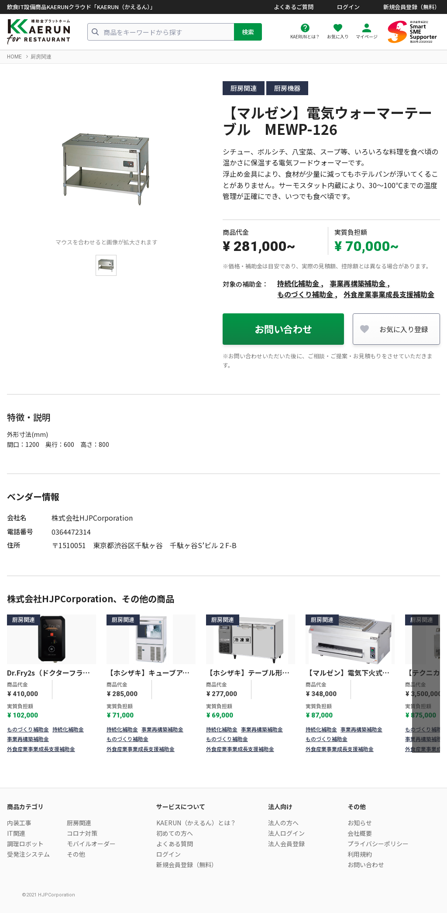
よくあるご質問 (293, 6)
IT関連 (16, 833)
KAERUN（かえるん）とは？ (196, 822)
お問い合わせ (283, 329)
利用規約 (359, 854)
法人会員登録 (286, 843)
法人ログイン (286, 833)
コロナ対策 (82, 833)
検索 (248, 31)
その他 (76, 854)
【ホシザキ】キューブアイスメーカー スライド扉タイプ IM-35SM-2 (149, 673)
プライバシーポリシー (378, 843)
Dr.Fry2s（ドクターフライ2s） (48, 673)
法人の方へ (283, 822)
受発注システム (28, 854)
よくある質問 (174, 843)
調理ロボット (25, 843)
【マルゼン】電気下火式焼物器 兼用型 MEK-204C (347, 673)
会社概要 (359, 833)
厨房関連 (41, 57)
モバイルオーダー (91, 843)
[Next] (426, 683)
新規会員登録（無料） (411, 6)
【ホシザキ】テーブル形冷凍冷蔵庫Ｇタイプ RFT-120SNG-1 (247, 673)
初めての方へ (174, 833)
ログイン (348, 6)
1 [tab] (218, 745)
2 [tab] (229, 745)
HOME (14, 57)
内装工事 (19, 822)
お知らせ (359, 822)
